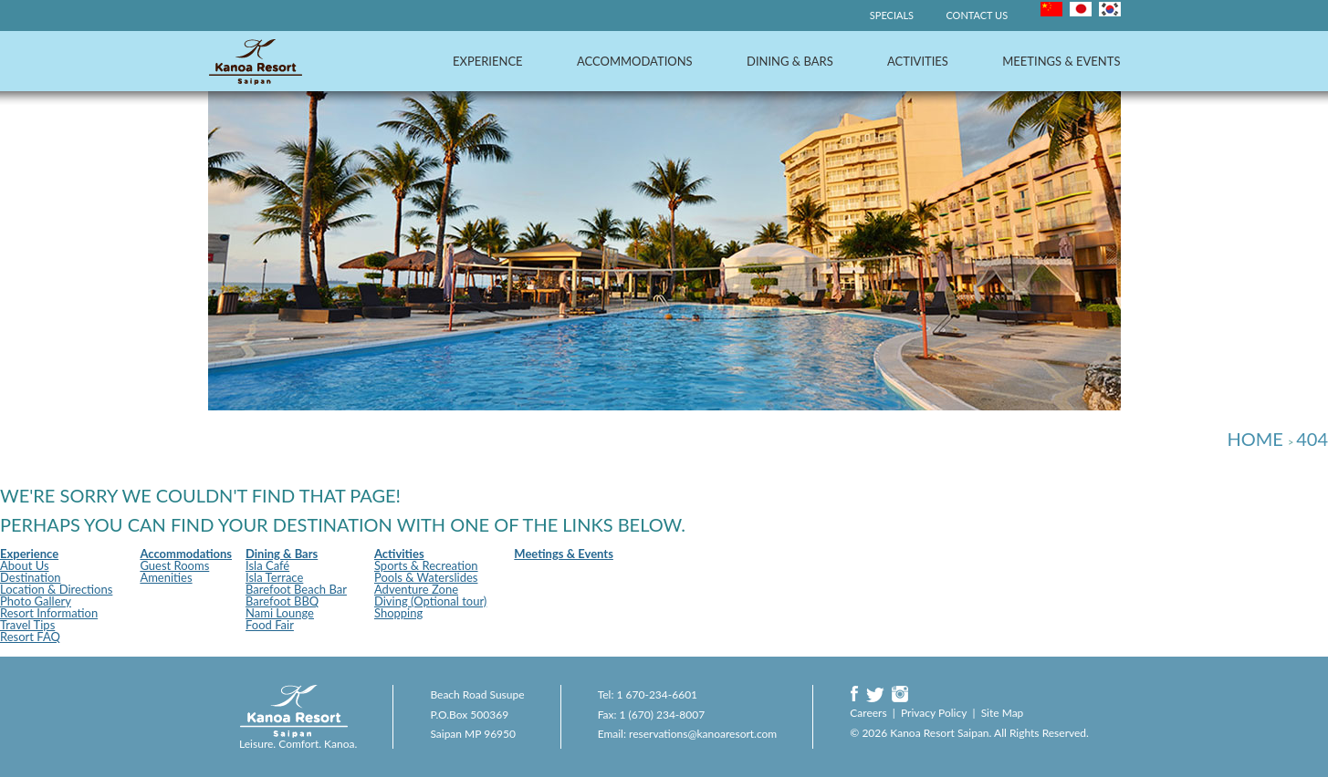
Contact (977, 15)
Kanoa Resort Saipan (255, 61)
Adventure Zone (416, 589)
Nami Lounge (280, 613)
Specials (892, 15)
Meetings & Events (1061, 61)
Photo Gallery (35, 601)
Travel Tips (27, 624)
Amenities (166, 577)
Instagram (900, 694)
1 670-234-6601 (657, 694)
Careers (868, 713)
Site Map (1002, 713)
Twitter (875, 694)
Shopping (398, 613)
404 (1312, 439)
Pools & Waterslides (426, 577)
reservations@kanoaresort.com (703, 734)
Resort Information (49, 613)
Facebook (854, 694)
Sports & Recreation (426, 565)
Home (1254, 439)
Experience (488, 61)
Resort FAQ (30, 636)
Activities (917, 61)
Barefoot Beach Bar (296, 589)
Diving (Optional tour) (430, 601)
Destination (30, 577)
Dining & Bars (790, 61)
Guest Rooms (174, 565)
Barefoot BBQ (282, 601)
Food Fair (270, 624)
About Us (24, 565)
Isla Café (267, 565)
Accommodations (635, 61)
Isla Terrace (274, 577)
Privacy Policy (934, 713)
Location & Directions (56, 589)
